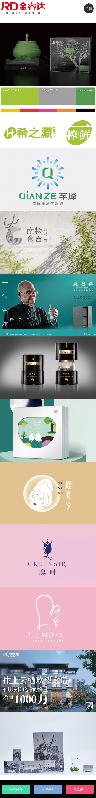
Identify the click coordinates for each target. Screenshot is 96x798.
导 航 (88, 8)
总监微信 (80, 789)
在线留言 (16, 789)
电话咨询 (48, 789)
